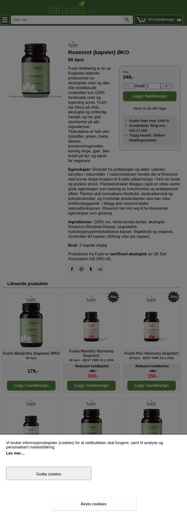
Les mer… (15, 453)
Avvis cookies (93, 504)
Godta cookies (48, 474)
